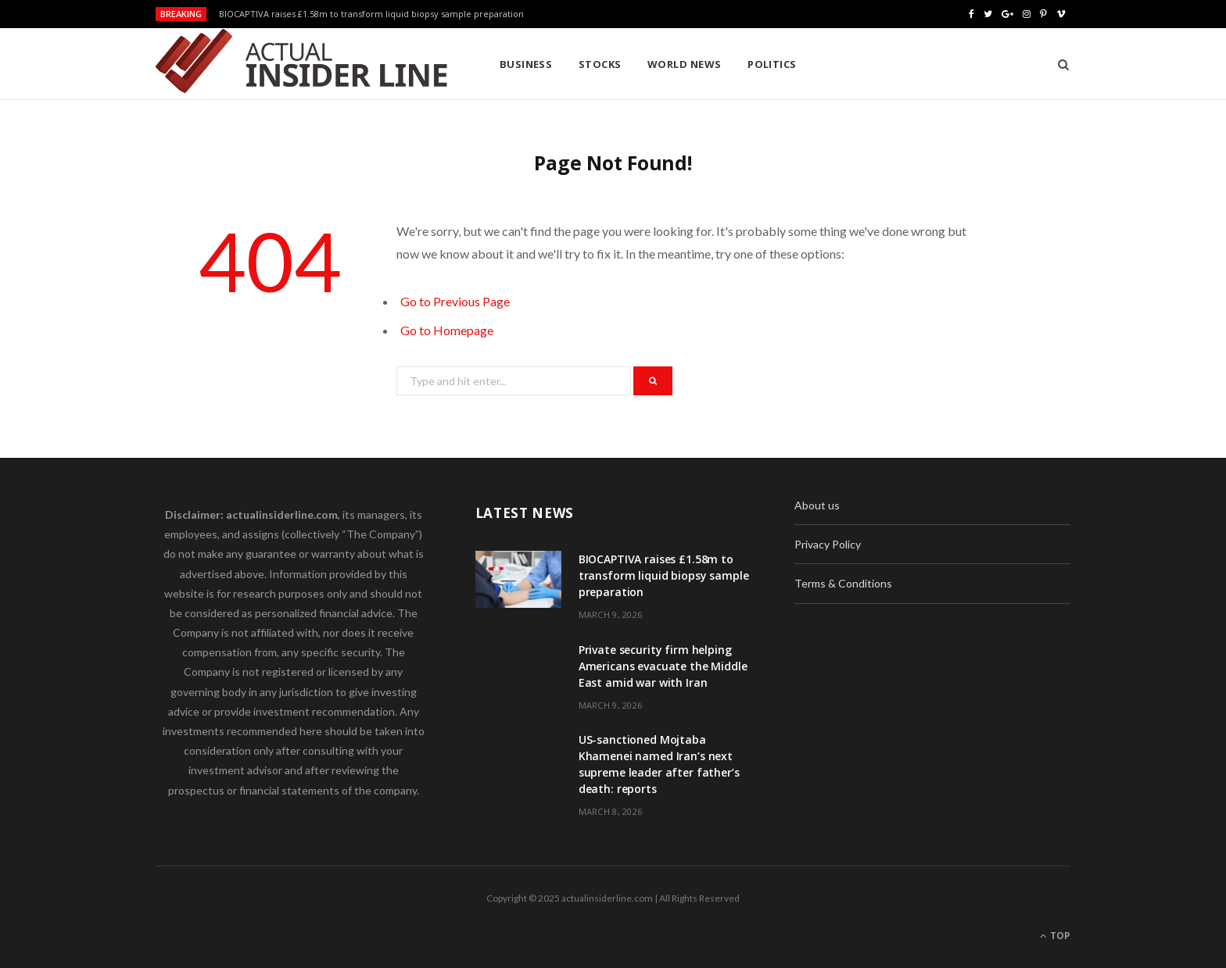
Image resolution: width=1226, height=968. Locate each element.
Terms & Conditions (843, 583)
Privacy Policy (827, 544)
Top (1055, 935)
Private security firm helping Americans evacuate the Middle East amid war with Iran (663, 666)
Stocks (600, 64)
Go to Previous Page (455, 301)
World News (684, 64)
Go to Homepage (446, 330)
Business (526, 64)
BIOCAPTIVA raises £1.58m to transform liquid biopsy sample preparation (371, 14)
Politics (772, 64)
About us (817, 505)
